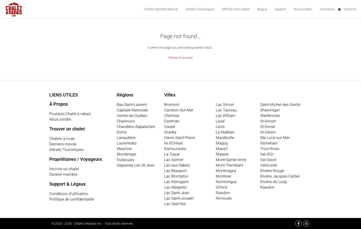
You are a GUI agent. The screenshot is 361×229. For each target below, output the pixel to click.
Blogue (262, 9)
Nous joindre (303, 9)
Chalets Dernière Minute (161, 9)
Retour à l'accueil (180, 57)
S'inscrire (350, 9)
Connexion (327, 9)
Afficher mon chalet (236, 9)
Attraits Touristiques (199, 9)
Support (280, 9)
